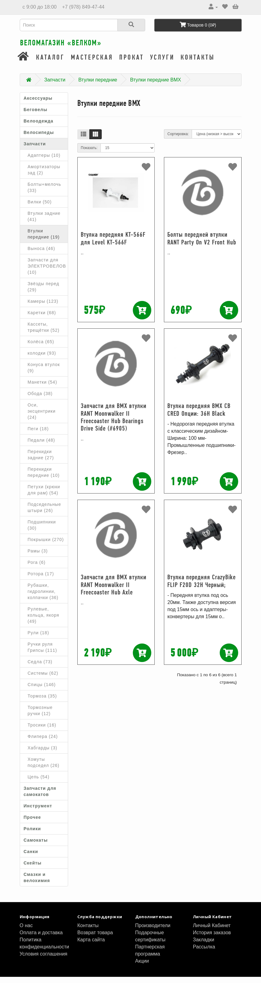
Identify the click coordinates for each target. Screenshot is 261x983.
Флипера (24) (43, 742)
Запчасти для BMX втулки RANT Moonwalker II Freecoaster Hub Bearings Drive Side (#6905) (113, 423)
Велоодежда (39, 126)
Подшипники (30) (42, 530)
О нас (26, 931)
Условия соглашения (43, 959)
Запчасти (55, 85)
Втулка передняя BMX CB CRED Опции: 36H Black (198, 415)
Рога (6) (37, 568)
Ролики (32, 834)
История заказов (212, 938)
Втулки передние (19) (44, 239)
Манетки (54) (42, 387)
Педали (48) (41, 446)
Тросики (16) (42, 730)
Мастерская (92, 63)
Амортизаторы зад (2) (44, 175)
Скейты (33, 868)
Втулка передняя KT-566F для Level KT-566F (113, 244)
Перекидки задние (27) (41, 460)
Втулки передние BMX (155, 85)
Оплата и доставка (41, 938)
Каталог (50, 63)
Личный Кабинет (211, 931)
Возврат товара (95, 938)
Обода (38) (40, 399)
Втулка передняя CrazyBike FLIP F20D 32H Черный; (201, 586)
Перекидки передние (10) (44, 478)
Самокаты (36, 845)
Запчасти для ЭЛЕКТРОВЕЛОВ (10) (47, 272)
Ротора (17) (41, 579)
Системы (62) (43, 679)
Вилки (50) (40, 207)
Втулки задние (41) (44, 222)
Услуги (162, 63)
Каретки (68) (42, 318)
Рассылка (204, 952)
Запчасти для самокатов (40, 797)
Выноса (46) (41, 254)
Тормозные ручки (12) (40, 716)
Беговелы (35, 115)
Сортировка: (178, 140)
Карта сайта (91, 945)
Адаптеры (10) (44, 161)
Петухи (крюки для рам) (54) (44, 495)
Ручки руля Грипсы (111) (42, 653)
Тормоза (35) (42, 701)
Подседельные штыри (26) (44, 513)
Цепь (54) (39, 782)
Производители (153, 931)
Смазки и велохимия (37, 883)
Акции (142, 966)
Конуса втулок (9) (44, 373)
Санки (31, 857)
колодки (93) (42, 358)
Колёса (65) (41, 347)
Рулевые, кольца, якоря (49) (43, 621)
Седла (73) (40, 667)
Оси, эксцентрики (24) (42, 417)
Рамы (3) (38, 556)
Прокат (131, 63)
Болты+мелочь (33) (44, 193)
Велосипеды (39, 138)
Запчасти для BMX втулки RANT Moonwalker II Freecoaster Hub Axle (113, 590)
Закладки (203, 945)
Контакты (198, 63)
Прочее (32, 823)
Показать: (89, 154)
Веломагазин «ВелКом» (81, 46)
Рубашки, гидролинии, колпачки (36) (43, 597)
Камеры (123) (43, 307)
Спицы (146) (42, 690)
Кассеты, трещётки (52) (43, 333)
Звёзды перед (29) (43, 292)
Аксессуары (38, 104)
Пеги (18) (38, 434)
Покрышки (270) (46, 545)
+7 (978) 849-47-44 (82, 7)
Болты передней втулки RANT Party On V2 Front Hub (201, 244)
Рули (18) (38, 638)
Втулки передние (97, 85)
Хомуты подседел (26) (43, 768)
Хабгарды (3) (42, 753)
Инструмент (38, 811)
